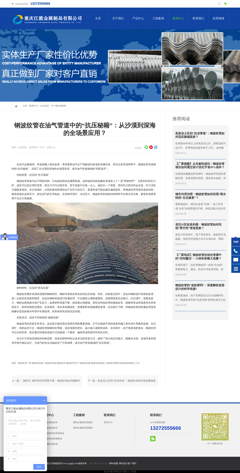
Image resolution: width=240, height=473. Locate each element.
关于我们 (118, 18)
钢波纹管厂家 (24, 363)
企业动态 (44, 106)
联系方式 (108, 422)
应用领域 (218, 18)
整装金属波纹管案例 (83, 422)
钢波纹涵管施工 (98, 363)
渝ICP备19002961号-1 (99, 463)
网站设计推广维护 (127, 463)
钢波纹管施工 (38, 363)
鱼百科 (107, 471)
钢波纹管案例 (113, 363)
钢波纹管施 (84, 363)
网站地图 (113, 463)
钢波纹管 (22, 338)
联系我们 (198, 18)
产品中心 (138, 18)
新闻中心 (178, 18)
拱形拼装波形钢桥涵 (52, 438)
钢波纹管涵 (50, 363)
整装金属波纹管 (50, 422)
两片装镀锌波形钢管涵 (53, 433)
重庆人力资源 (129, 471)
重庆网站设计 (116, 471)
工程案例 (158, 18)
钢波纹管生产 (72, 363)
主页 (98, 18)
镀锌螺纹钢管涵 (50, 444)
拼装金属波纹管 (50, 428)
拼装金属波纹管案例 (83, 428)
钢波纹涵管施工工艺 (130, 363)
